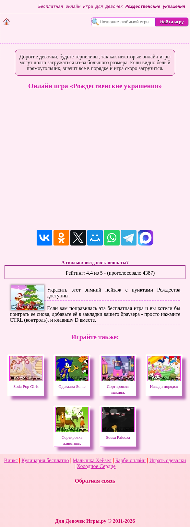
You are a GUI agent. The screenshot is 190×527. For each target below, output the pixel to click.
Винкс (11, 460)
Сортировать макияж (118, 386)
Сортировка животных (72, 437)
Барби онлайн (130, 460)
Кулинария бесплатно (45, 460)
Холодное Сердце (96, 466)
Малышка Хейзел (92, 460)
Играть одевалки (167, 460)
